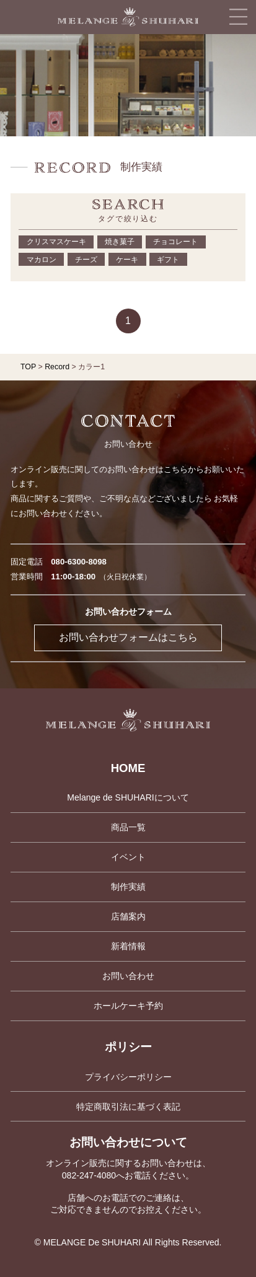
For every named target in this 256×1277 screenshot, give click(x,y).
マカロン (41, 259)
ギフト (168, 259)
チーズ (86, 259)
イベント (128, 857)
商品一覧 (128, 827)
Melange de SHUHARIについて (127, 797)
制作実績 (128, 887)
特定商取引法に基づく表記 (128, 1107)
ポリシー (128, 1046)
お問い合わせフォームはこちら (128, 637)
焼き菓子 (120, 241)
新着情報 (128, 946)
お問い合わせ (128, 976)
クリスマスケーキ (56, 241)
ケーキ (127, 259)
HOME (128, 768)
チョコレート (175, 241)
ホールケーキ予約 (128, 1006)
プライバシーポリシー (128, 1077)
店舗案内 (128, 916)
